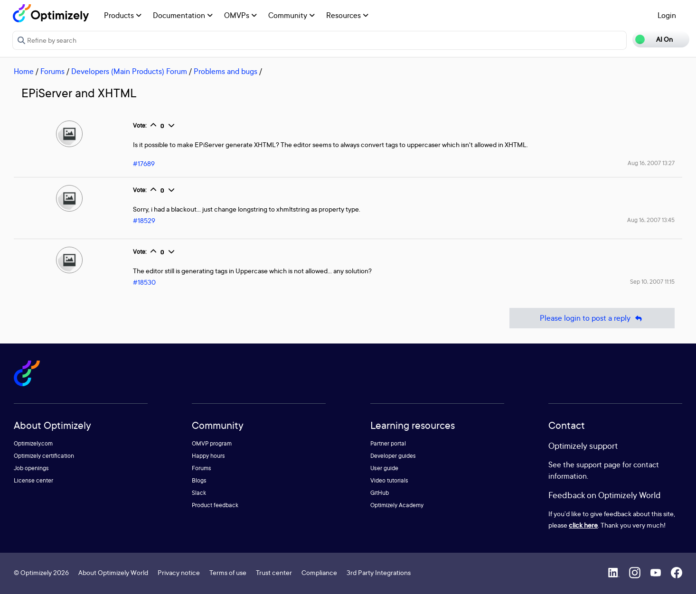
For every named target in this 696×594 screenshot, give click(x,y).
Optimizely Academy (396, 505)
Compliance (319, 572)
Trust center (274, 572)
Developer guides (393, 456)
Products (122, 15)
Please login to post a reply (592, 318)
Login (667, 15)
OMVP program (212, 443)
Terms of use (227, 572)
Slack (199, 493)
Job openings (31, 468)
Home (24, 71)
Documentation (183, 15)
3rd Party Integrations (379, 572)
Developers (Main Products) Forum (129, 71)
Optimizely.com (33, 443)
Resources (347, 15)
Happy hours (208, 456)
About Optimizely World (113, 572)
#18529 (144, 220)
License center (33, 480)
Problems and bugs (225, 71)
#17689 (144, 163)
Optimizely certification (44, 456)
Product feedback (215, 505)
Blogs (199, 480)
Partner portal (388, 443)
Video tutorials (389, 480)
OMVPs (240, 15)
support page (598, 464)
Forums (52, 71)
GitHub (379, 493)
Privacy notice (179, 572)
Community (291, 15)
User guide (384, 468)
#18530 (144, 282)
